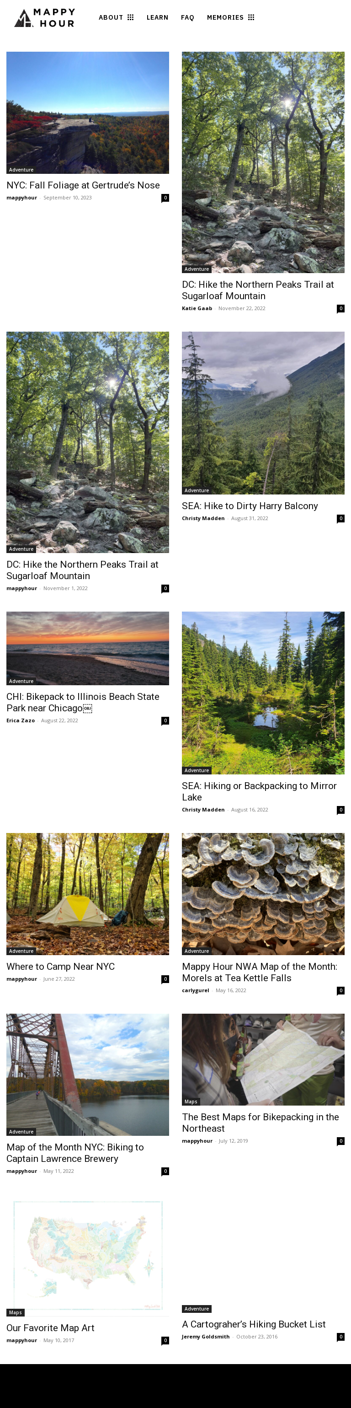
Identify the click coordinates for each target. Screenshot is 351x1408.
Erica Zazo (20, 720)
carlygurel (195, 990)
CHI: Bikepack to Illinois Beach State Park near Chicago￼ (83, 702)
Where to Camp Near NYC (60, 966)
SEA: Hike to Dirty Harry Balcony (250, 505)
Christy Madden (203, 518)
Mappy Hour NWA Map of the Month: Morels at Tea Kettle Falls (259, 972)
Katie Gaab (197, 308)
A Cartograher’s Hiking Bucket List (254, 1324)
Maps (191, 1101)
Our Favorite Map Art (50, 1327)
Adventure (21, 170)
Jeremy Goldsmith (206, 1336)
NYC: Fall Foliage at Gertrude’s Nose (83, 185)
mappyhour (21, 197)
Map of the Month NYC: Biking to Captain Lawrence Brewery (75, 1153)
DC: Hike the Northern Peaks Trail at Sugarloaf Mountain (258, 290)
